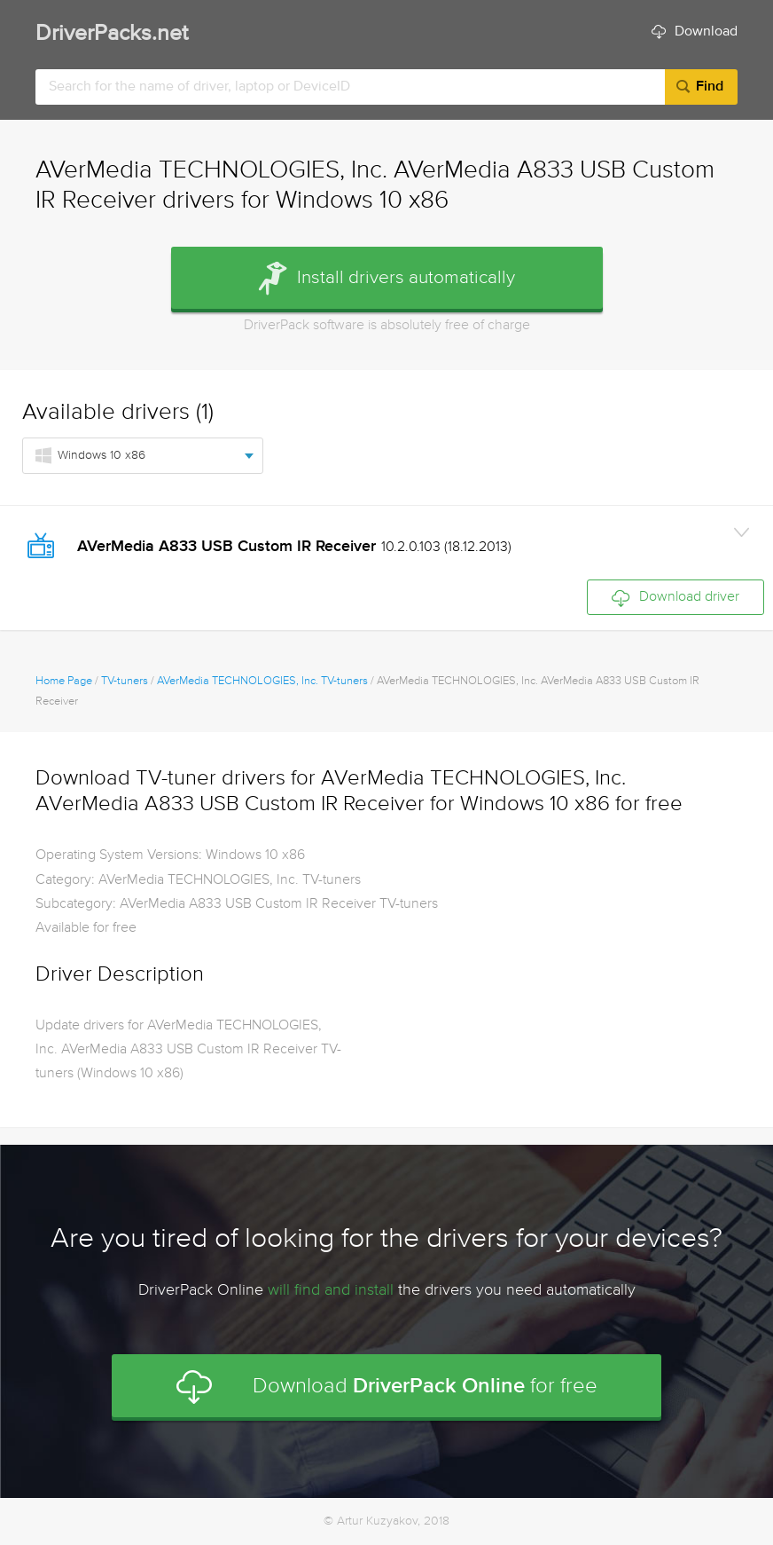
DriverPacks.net (111, 34)
